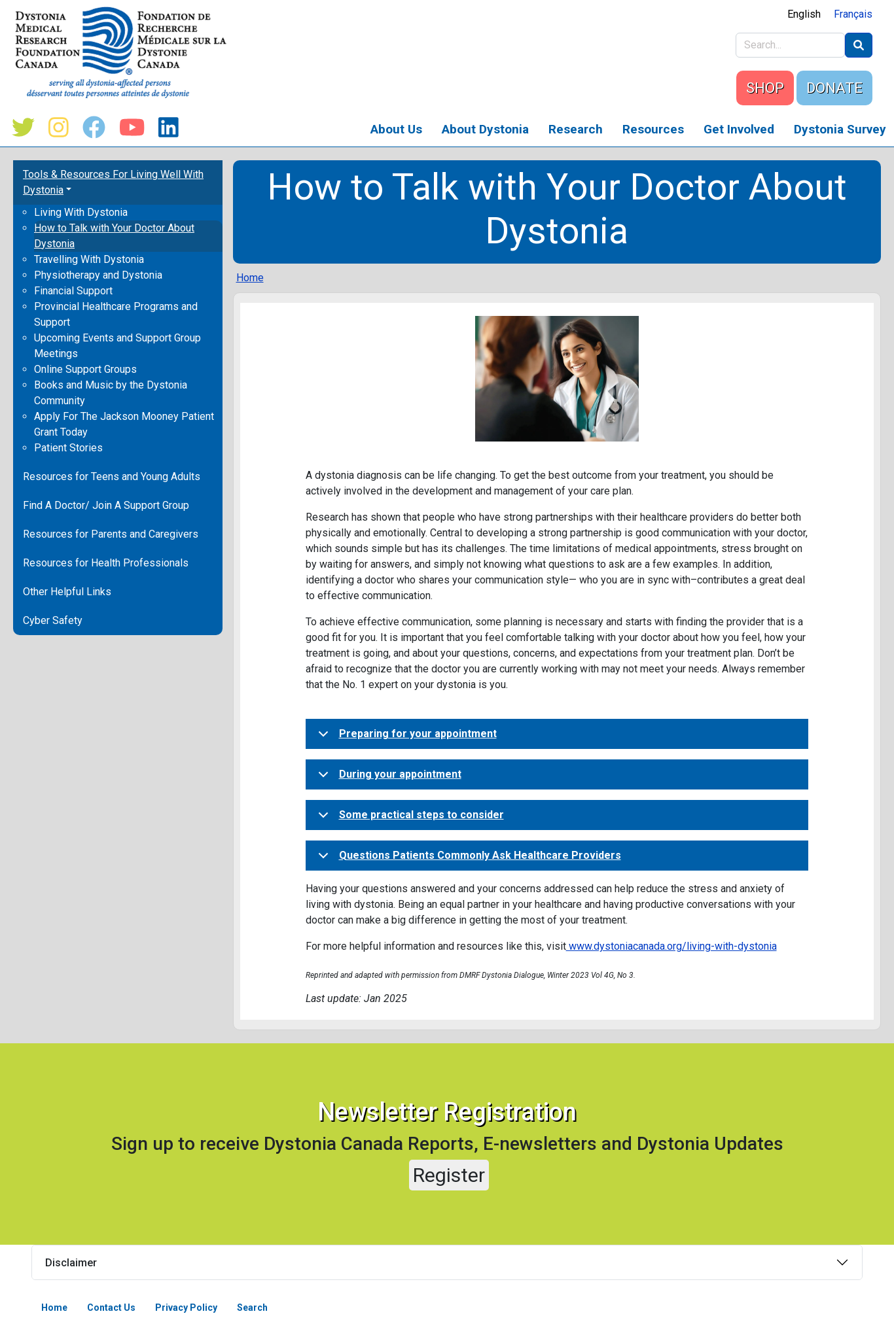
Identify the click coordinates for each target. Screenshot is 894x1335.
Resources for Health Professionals (105, 563)
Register (449, 1175)
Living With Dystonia (81, 212)
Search (252, 1307)
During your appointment (387, 778)
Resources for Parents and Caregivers (110, 534)
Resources (653, 129)
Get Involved (739, 129)
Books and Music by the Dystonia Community (110, 393)
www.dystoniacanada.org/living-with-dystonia (671, 946)
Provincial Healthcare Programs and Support (116, 314)
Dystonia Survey (840, 129)
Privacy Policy (186, 1307)
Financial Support (73, 291)
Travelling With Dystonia (89, 259)
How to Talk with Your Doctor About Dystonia (114, 236)
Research (575, 129)
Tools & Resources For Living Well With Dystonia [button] (113, 182)
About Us (396, 129)
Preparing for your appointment (405, 737)
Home (250, 277)
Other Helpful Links (67, 591)
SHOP (765, 88)
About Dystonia (485, 129)
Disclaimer (71, 1263)
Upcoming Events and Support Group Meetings (117, 346)
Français (853, 14)
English (804, 14)
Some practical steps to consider (408, 818)
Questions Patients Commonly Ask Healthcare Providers (467, 859)
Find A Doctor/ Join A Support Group (106, 505)
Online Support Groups (85, 369)
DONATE (834, 88)
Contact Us (111, 1307)
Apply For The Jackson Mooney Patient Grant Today (124, 424)
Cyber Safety (52, 620)
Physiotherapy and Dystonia (98, 275)
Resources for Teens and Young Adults (111, 476)
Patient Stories (68, 448)
